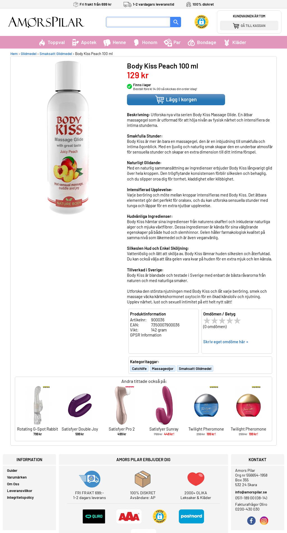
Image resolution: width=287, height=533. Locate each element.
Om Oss (13, 484)
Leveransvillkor (19, 490)
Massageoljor (162, 368)
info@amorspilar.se (251, 492)
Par (172, 42)
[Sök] (175, 22)
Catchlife (139, 368)
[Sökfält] (138, 22)
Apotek (83, 42)
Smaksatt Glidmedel (56, 53)
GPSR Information (145, 334)
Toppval (51, 42)
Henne (114, 42)
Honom (144, 42)
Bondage (201, 42)
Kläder (234, 42)
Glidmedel (28, 53)
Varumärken (17, 477)
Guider (12, 470)
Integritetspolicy (20, 497)
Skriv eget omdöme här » (225, 341)
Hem (14, 53)
